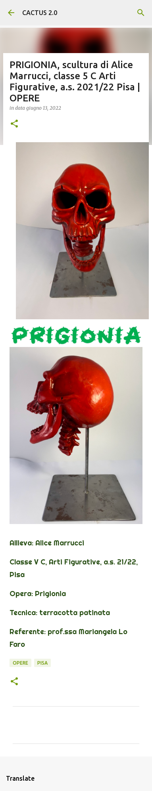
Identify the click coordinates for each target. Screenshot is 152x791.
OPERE (20, 662)
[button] (14, 124)
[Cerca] (141, 12)
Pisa (42, 662)
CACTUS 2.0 (39, 12)
